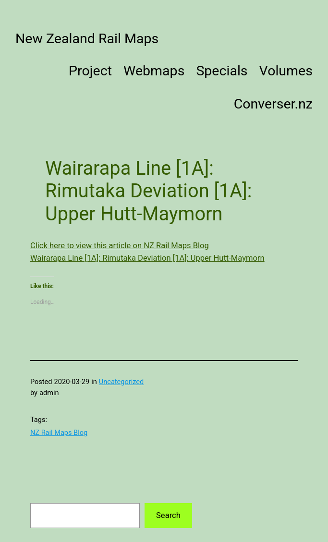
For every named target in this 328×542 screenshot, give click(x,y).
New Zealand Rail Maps (86, 39)
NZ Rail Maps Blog (58, 432)
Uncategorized (121, 381)
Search (168, 515)
